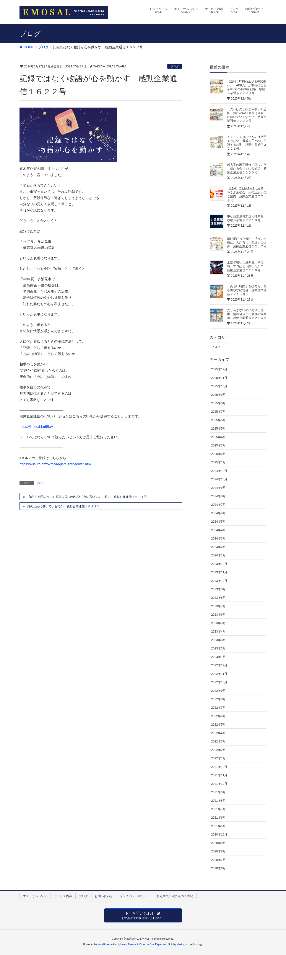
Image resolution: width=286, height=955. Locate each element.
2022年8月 (218, 699)
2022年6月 (218, 716)
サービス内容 (63, 896)
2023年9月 (218, 589)
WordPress (104, 944)
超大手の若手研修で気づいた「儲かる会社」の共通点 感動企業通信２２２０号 (246, 168)
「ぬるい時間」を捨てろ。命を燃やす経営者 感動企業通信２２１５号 (246, 290)
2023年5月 (218, 623)
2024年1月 (218, 555)
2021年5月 (218, 826)
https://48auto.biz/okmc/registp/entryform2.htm (55, 464)
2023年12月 (219, 564)
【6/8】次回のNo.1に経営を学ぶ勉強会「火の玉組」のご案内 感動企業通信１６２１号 (87, 497)
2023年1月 (218, 657)
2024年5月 (218, 521)
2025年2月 (218, 454)
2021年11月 (219, 775)
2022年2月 (218, 750)
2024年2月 (218, 547)
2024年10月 (219, 479)
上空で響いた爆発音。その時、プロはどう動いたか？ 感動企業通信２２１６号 (246, 266)
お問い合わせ (104, 896)
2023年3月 (218, 640)
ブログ (175, 66)
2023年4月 (218, 631)
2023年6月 (218, 614)
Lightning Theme (126, 944)
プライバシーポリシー (135, 896)
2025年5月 (218, 428)
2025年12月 (219, 369)
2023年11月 (219, 572)
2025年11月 (219, 377)
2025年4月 (218, 437)
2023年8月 (218, 597)
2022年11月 (219, 673)
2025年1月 (218, 462)
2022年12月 (219, 665)
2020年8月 (218, 851)
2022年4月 (218, 733)
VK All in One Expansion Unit (156, 944)
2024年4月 (218, 530)
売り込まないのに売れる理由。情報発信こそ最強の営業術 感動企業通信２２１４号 (246, 314)
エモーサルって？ (35, 896)
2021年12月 (219, 767)
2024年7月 (218, 504)
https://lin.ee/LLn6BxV (36, 426)
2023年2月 (218, 648)
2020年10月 (219, 834)
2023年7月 (218, 606)
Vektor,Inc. (183, 944)
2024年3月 (218, 538)
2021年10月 (219, 783)
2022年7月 (218, 707)
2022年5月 (218, 724)
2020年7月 (218, 860)
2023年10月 (219, 580)
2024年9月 (218, 487)
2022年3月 (218, 741)
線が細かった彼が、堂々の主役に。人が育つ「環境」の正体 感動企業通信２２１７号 (246, 242)
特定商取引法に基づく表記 (175, 896)
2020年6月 (218, 868)
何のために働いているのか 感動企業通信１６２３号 (63, 506)
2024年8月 (218, 496)
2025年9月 (218, 394)
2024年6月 (218, 513)
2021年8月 (218, 800)
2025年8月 (218, 403)
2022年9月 (218, 690)
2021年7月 (218, 809)
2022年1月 (218, 758)
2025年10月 (219, 386)
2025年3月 (218, 445)
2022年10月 (219, 682)
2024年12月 (219, 471)
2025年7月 (218, 411)
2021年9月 (218, 792)
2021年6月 (218, 817)
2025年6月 (218, 420)
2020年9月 (218, 843)
